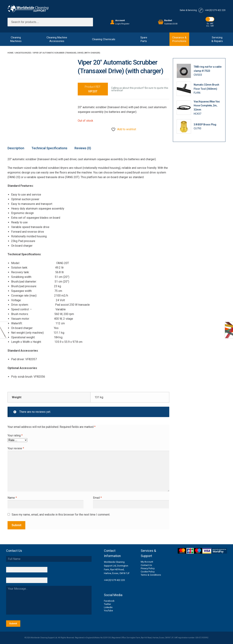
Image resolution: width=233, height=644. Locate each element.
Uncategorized (23, 53)
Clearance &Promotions (179, 39)
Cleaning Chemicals (103, 39)
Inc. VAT (210, 26)
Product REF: (93, 89)
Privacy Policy (148, 568)
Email (97, 497)
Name (12, 497)
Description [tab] (16, 148)
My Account (147, 561)
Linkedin (108, 607)
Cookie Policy (148, 571)
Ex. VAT (210, 23)
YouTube (108, 610)
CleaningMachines (16, 39)
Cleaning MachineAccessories (56, 39)
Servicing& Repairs (217, 39)
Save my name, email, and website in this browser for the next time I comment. (61, 514)
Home (10, 53)
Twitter (107, 604)
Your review (16, 448)
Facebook (109, 601)
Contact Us (146, 565)
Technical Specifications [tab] (49, 148)
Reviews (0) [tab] (82, 148)
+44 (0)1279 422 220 (114, 580)
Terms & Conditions (151, 575)
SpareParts (143, 39)
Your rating (15, 435)
